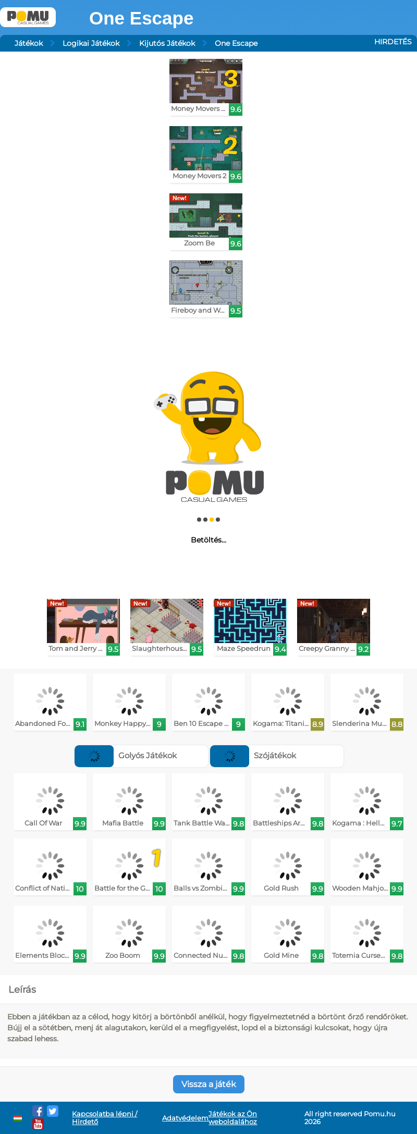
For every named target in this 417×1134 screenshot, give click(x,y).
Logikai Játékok (91, 43)
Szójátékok (253, 755)
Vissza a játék (208, 1084)
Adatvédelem (185, 1118)
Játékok (29, 43)
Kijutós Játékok (167, 43)
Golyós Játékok (126, 755)
